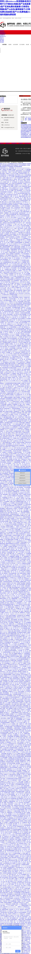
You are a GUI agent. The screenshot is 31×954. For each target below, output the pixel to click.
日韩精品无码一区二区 (11, 584)
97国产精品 (9, 289)
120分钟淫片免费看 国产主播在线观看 (15, 495)
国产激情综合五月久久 (14, 407)
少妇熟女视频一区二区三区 (22, 348)
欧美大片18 (12, 177)
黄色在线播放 (3, 593)
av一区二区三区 (19, 298)
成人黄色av (24, 577)
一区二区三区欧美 (13, 369)
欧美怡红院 (7, 538)
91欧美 (14, 456)
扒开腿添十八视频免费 (9, 822)
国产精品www (26, 201)
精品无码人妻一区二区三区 (21, 850)
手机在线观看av (10, 802)
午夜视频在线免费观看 (26, 728)
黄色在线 (19, 847)
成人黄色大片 (25, 421)
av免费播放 (25, 776)
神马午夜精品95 (15, 315)
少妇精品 (3, 548)
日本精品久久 (3, 709)
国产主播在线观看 (25, 785)
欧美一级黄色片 (23, 376)
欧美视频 (13, 567)
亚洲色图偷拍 (7, 277)
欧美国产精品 (8, 282)
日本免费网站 (7, 501)
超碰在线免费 (19, 170)
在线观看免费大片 (12, 867)
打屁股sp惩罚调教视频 (20, 754)
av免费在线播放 (10, 185)
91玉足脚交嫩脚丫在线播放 (6, 757)
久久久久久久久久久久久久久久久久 (9, 777)
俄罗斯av (9, 251)
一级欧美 (27, 217)
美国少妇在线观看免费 (17, 183)
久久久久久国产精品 (19, 802)
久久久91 (22, 208)
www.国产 (24, 230)
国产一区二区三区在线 (12, 263)
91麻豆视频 (22, 466)
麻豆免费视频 (16, 581)
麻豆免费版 (20, 619)
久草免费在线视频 (16, 853)
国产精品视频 (28, 882)
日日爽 (23, 256)
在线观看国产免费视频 (17, 671)
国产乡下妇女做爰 (20, 730)
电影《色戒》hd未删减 (25, 404)
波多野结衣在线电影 (18, 681)
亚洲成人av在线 (17, 186)
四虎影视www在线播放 (5, 215)
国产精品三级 (21, 676)
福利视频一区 (19, 763)
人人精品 (2, 600)
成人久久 (18, 380)
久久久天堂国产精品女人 (18, 360)
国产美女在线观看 (17, 757)
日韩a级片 (22, 498)
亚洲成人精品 (11, 631)
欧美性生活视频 (15, 725)
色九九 (16, 293)
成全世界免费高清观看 (23, 193)
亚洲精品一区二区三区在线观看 (11, 676)
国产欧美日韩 (19, 818)
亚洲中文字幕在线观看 (26, 753)
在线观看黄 (26, 579)
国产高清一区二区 (21, 379)
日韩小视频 (11, 739)
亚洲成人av (11, 199)
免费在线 (4, 552)
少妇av (10, 183)
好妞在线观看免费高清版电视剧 (18, 266)
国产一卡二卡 (21, 866)
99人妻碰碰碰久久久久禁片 (21, 602)
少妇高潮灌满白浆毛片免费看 (9, 863)
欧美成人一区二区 (21, 667)
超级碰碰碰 (21, 445)
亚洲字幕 (18, 659)
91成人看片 (15, 172)
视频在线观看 (22, 196)
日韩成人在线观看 (8, 625)
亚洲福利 (15, 830)
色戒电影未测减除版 (7, 873)
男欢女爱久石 (22, 293)
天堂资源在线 (17, 207)
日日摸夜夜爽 (28, 519)
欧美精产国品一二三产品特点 (23, 358)
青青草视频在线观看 (9, 560)
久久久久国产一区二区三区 (15, 594)
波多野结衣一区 (7, 567)
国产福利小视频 (21, 738)
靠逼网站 (10, 546)
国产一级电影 (25, 940)
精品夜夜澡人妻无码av (7, 230)
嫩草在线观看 (17, 631)
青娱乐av (8, 740)
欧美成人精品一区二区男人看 (15, 291)
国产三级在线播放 (14, 677)
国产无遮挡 (8, 432)
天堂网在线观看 (12, 252)
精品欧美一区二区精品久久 (6, 224)
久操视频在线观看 (12, 721)
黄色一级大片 (9, 853)
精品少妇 (11, 666)
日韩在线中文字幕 (10, 220)
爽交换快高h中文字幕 (26, 248)
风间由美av (4, 763)
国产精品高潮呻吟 (23, 683)
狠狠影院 (17, 712)
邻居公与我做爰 (24, 380)
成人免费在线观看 (4, 189)
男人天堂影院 (6, 697)
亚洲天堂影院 (6, 705)
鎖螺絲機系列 (14, 143)
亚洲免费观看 (7, 474)
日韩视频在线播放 (20, 701)
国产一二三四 (8, 187)
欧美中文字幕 (3, 920)
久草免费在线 (26, 457)
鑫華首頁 (2, 143)
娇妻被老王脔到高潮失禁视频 (9, 222)
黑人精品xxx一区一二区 (13, 497)
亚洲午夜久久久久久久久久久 (24, 320)
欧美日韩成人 (28, 207)
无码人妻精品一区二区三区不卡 (18, 217)
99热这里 (10, 386)
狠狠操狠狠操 (19, 277)
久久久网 (16, 768)
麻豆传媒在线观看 (23, 322)
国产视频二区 (7, 628)
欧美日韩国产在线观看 (11, 389)
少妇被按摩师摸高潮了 (15, 514)
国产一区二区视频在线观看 (18, 386)
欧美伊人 (27, 538)
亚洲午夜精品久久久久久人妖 (16, 272)
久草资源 (4, 587)
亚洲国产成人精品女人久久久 (19, 708)
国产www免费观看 (22, 262)
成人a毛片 (4, 918)
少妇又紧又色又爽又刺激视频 (19, 314)
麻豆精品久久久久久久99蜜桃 (13, 753)
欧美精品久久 (15, 685)
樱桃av (21, 656)
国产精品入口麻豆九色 (7, 685)
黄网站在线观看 (11, 490)
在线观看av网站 (8, 269)
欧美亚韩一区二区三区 (13, 436)
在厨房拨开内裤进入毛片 (24, 173)
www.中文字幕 (26, 324)
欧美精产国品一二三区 (21, 846)
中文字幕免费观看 (25, 253)
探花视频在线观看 (7, 342)
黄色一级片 (8, 286)
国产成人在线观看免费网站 (18, 756)
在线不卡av (14, 663)
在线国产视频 (27, 656)
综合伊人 (13, 887)
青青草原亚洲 (15, 356)
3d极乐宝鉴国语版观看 (26, 331)
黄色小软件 (23, 425)
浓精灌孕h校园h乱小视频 (17, 678)
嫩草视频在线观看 (8, 417)
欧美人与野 (28, 752)
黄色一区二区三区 (21, 690)
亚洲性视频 (19, 412)
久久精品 (9, 875)
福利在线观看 (15, 296)
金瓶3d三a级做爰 (5, 232)
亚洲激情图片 (17, 253)
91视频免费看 (12, 293)
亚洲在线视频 (24, 542)
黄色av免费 (24, 698)
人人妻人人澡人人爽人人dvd (18, 289)
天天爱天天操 (27, 189)
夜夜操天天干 (19, 201)
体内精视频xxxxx (21, 524)
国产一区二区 (7, 327)
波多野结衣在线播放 (15, 656)
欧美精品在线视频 (4, 521)
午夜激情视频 (10, 736)
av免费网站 (5, 801)
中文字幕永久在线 (4, 624)
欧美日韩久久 (15, 355)
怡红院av (21, 655)
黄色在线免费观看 (14, 767)
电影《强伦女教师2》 (15, 384)
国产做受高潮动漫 (27, 745)
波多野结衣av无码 (17, 441)
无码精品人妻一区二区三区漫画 (10, 276)
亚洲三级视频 (8, 377)
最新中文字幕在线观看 (8, 601)
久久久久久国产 (20, 169)
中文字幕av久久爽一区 (20, 227)
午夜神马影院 (24, 631)
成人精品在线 (21, 182)
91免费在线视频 (17, 811)
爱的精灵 (22, 909)
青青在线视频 (13, 469)
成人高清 (16, 273)
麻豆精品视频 (19, 265)
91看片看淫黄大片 (18, 638)
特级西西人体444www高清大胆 (7, 303)
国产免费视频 (11, 483)
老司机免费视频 (23, 626)
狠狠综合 (19, 369)
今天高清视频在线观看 (8, 418)
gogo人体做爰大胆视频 (7, 688)
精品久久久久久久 (10, 228)
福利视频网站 (23, 590)
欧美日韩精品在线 (13, 390)
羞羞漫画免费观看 (16, 408)
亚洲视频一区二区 (25, 246)
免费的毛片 (26, 428)
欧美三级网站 (10, 290)
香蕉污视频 (25, 218)
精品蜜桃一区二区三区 (18, 832)
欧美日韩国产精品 (25, 448)
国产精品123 (13, 329)
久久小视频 (25, 763)
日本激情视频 (9, 552)
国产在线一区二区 (9, 507)
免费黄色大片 (20, 653)
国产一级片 (14, 284)
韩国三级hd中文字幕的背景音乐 (23, 432)
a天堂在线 (26, 372)
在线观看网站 (27, 187)
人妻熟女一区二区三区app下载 (19, 300)
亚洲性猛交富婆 (5, 837)
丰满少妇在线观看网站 (12, 338)
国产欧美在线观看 (4, 877)
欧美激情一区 (3, 864)
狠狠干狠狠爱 (11, 856)
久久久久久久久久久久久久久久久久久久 (13, 382)
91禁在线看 (19, 881)
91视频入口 (17, 878)
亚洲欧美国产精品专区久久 (15, 245)
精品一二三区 (18, 359)
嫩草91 (13, 283)
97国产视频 (9, 553)
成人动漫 (13, 652)
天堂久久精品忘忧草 (20, 362)
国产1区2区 (23, 221)
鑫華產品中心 (28, 143)
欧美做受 (10, 823)
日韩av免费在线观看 (24, 211)
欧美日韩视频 (21, 691)
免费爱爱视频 (14, 598)
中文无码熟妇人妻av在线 (8, 336)
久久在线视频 (7, 488)
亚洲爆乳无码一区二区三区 (21, 287)
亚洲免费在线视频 (4, 245)
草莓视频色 (3, 555)
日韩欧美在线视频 (20, 442)
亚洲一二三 (18, 905)
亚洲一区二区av (20, 852)
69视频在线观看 (10, 393)
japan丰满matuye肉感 (26, 244)
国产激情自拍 (9, 434)
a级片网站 (22, 808)
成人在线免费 (21, 338)
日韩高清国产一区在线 (26, 237)
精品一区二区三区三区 (10, 396)
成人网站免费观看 (18, 303)
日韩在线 (4, 583)
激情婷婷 (22, 365)
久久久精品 (4, 290)
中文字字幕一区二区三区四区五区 (11, 669)
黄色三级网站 (18, 839)
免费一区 (13, 608)
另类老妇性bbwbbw (15, 519)
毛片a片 (16, 336)
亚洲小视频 (24, 412)
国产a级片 (27, 387)
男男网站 (23, 334)
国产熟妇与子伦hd (7, 315)
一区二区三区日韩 (9, 880)
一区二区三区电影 (4, 453)
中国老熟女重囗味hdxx (21, 239)
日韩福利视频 (15, 611)
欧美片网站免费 (12, 857)
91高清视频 (20, 508)
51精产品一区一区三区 (13, 657)
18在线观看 (11, 647)
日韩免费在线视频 (7, 730)
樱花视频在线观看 (23, 420)
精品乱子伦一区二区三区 (5, 283)
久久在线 (21, 532)
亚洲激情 (26, 832)
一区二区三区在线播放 (8, 925)
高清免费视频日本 (18, 460)
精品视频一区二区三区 (5, 711)
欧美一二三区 (12, 833)
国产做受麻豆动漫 (25, 215)
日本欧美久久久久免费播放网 (11, 427)
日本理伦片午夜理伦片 (21, 562)
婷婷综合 (12, 602)
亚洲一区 (22, 928)
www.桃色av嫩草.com (25, 853)
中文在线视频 (23, 526)
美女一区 (25, 884)
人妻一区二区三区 (17, 225)
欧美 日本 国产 (12, 640)
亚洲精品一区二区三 (21, 711)
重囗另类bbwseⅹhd (19, 175)
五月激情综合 (6, 331)
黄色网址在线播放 (9, 349)
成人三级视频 (13, 836)
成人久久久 (16, 560)
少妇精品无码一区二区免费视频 (24, 553)
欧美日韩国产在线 (7, 446)
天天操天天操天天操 (7, 425)
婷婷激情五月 (17, 642)
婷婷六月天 (4, 487)
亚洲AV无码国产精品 (24, 712)
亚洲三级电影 (14, 711)
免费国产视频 (8, 363)
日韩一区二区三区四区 (8, 353)
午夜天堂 (7, 390)
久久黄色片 (12, 287)
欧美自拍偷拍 (10, 898)
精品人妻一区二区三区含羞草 (11, 861)
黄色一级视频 (11, 242)
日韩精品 (6, 273)
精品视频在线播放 (9, 422)
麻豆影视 (13, 363)
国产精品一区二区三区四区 (11, 345)
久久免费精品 (13, 373)
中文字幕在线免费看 (10, 391)
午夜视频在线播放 (10, 460)
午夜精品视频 (22, 422)
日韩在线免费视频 (13, 771)
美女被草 (2, 564)
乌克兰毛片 (25, 270)
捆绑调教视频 (28, 756)
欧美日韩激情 (3, 570)
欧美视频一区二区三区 (19, 539)
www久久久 (10, 410)
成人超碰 (22, 536)
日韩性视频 (17, 761)
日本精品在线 (7, 619)
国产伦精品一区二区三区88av (15, 884)
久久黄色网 (18, 577)
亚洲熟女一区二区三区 (14, 344)
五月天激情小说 (25, 465)
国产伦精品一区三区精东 (8, 536)
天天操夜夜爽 (22, 677)
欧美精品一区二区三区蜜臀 (22, 258)
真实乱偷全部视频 (25, 225)
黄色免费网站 (13, 358)
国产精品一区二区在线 (20, 684)
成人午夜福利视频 (19, 301)
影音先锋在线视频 (16, 576)
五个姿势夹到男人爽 (7, 591)
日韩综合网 (17, 352)
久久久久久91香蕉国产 (15, 334)
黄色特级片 (17, 365)
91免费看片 (4, 452)
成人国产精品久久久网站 (21, 836)
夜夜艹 (21, 435)
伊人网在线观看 (12, 412)
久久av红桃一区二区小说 (14, 200)
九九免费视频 (5, 291)
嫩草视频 (4, 715)
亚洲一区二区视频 (22, 663)
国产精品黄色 (20, 306)
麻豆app (5, 211)
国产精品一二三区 (11, 424)
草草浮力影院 (28, 363)
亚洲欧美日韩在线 (6, 428)
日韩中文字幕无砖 (9, 832)
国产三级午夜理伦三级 (17, 525)
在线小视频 (19, 324)
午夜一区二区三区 (14, 571)
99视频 (12, 206)
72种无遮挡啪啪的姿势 (14, 189)
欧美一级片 (11, 207)
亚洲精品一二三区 (18, 666)
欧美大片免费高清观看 (22, 438)
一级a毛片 (12, 614)
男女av (8, 570)
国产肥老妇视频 (20, 882)
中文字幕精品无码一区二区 (20, 394)
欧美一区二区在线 (10, 797)
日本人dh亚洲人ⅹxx (22, 390)
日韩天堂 (4, 231)
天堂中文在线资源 (22, 566)
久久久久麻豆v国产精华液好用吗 (15, 449)
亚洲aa (23, 431)
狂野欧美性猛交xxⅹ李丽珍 (18, 401)
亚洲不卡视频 (6, 177)
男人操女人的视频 (26, 812)
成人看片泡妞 (22, 418)
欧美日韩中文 (23, 384)
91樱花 (25, 306)
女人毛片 (23, 408)
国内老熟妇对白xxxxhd (22, 276)
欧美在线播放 (25, 829)
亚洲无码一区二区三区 (16, 215)
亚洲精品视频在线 (10, 715)
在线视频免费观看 (13, 473)
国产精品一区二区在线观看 (7, 776)
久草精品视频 (19, 548)
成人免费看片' (19, 270)
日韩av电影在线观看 (13, 213)
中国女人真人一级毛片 (7, 172)
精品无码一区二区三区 (20, 875)
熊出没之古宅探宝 (6, 329)
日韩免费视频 (21, 859)
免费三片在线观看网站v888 (19, 405)
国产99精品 (18, 308)
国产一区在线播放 (15, 231)
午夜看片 (22, 220)
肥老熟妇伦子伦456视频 (8, 639)
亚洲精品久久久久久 (13, 691)
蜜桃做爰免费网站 (7, 246)
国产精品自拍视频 (20, 328)
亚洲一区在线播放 (13, 521)
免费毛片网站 (21, 919)
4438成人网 (21, 315)
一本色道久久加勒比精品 (23, 790)
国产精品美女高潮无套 (5, 470)
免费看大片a (26, 460)
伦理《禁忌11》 (17, 574)
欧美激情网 (26, 681)
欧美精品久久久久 (15, 282)
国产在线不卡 (19, 222)
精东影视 (8, 660)
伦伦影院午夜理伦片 (24, 736)
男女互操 (17, 505)
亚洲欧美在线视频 (19, 700)
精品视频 (11, 532)
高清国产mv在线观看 (25, 709)
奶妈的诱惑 (26, 662)
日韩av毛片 (14, 670)
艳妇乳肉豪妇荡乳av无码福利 (9, 442)
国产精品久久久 (17, 238)
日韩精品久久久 (16, 235)
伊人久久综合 (24, 241)
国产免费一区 (3, 519)
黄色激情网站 (21, 750)
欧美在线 (14, 269)
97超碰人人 (12, 277)
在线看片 (18, 542)
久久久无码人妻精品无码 (9, 760)
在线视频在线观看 (17, 431)
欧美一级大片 (8, 795)
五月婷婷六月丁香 (17, 244)
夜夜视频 (2, 265)
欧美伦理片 (23, 576)
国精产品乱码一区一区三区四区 (20, 629)
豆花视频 (6, 916)
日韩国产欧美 (21, 417)
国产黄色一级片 (17, 459)
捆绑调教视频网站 (25, 659)
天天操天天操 (7, 608)
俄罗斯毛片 (20, 218)
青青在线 (20, 249)
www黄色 (22, 206)
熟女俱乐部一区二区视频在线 (20, 822)
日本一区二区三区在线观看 (24, 400)
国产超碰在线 (20, 687)
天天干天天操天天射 (15, 208)
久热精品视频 (17, 529)
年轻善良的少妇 (23, 766)
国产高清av (7, 602)
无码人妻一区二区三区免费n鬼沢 (19, 317)
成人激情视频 (26, 242)
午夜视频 (29, 708)
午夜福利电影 (5, 374)
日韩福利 (20, 336)
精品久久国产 (10, 441)
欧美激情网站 (8, 704)
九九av (29, 904)
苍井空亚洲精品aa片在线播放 (24, 318)
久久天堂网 (9, 911)
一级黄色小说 (25, 895)
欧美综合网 (15, 873)
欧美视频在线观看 (16, 307)
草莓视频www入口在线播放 (9, 503)
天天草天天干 (22, 231)
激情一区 (15, 410)
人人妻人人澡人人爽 (16, 463)
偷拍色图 (8, 231)
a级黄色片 (25, 638)
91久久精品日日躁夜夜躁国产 (15, 366)
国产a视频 (4, 802)
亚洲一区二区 (8, 569)
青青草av (4, 352)
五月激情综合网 (5, 294)
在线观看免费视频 (18, 242)
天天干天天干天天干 (25, 529)
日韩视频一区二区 (12, 814)
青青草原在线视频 (13, 877)
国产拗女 (11, 484)
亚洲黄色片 (23, 594)
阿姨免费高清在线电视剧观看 (21, 176)
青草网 (20, 486)
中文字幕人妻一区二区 (10, 308)
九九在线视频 (3, 576)
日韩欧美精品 (9, 566)
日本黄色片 (25, 849)
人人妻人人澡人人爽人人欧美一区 (20, 224)
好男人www (9, 401)
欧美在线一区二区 (8, 626)
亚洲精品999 (3, 321)
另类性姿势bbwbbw (4, 168)
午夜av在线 (14, 591)
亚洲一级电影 (10, 920)
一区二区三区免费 (25, 642)
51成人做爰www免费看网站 (13, 735)
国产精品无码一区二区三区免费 (7, 176)
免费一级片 (26, 197)
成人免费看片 (14, 750)
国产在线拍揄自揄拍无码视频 (21, 707)
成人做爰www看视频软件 (15, 837)
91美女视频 (9, 587)
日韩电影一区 (14, 792)
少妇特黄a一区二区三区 (14, 732)
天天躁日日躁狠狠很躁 (26, 937)
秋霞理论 (6, 638)
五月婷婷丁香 (7, 335)
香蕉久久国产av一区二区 (15, 488)
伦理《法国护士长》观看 (21, 723)
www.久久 (19, 698)
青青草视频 (16, 220)
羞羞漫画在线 (23, 760)
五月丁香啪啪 (13, 438)
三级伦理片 (17, 313)
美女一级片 (15, 552)
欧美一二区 (24, 488)
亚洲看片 (24, 704)
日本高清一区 (17, 414)
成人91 (20, 391)
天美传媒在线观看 (18, 729)
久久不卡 (14, 542)
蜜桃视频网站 (5, 297)
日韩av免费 (12, 304)
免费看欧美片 (7, 196)
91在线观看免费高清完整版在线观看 (13, 383)
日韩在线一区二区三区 (13, 481)
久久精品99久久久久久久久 (17, 187)
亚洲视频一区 (12, 429)
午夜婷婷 (18, 498)
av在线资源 (5, 412)
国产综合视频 (12, 705)
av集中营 (13, 875)
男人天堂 (9, 598)
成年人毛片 (24, 325)
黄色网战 (11, 459)
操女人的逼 (9, 830)
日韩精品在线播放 (16, 535)
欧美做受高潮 (20, 743)
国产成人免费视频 (25, 429)
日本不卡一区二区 (6, 528)
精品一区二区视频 (7, 702)
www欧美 (10, 374)
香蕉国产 (14, 169)
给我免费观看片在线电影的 (6, 192)
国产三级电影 (3, 169)
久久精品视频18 (4, 170)
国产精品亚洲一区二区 (20, 715)
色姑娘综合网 (16, 353)
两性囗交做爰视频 (24, 353)
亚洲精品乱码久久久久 (9, 197)
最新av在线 (4, 201)
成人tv (24, 366)
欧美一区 (8, 843)
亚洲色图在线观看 (4, 183)
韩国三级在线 (20, 373)
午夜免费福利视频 (25, 284)
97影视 (24, 265)
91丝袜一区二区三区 (12, 787)
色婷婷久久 (21, 528)
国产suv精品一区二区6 (19, 393)
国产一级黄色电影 (27, 222)
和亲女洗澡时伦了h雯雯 (25, 518)
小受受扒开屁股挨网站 (24, 204)
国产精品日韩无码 (4, 771)
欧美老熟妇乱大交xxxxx (9, 260)
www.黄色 (24, 349)
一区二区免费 (9, 825)
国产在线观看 (14, 849)
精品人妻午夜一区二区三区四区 (7, 313)
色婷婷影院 (5, 436)
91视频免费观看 (3, 657)
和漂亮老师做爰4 (4, 379)
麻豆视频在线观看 (10, 539)
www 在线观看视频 (19, 624)
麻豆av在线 (28, 196)
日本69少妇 (7, 564)
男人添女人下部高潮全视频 (10, 298)
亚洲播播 (7, 344)
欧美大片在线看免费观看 (8, 279)
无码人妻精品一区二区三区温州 (21, 844)
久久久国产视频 (11, 701)
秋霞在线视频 (18, 424)
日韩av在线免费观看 (5, 249)
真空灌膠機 (21, 44)
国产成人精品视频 (7, 472)
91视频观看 (6, 213)
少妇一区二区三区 (14, 628)
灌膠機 (9, 44)
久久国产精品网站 (24, 235)
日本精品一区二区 (11, 258)
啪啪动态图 (27, 792)
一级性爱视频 (3, 753)
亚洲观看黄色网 (5, 179)
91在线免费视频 (27, 175)
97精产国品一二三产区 (5, 905)
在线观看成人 (24, 414)
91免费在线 (20, 747)
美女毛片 (8, 318)
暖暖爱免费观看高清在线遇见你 (13, 543)
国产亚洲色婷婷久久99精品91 (14, 346)
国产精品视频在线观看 (25, 321)
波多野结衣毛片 (3, 787)
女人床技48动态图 (11, 201)
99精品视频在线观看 (4, 514)
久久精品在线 (3, 531)
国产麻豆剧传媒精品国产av (15, 697)
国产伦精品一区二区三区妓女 (16, 180)
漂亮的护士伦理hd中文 (13, 351)
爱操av (28, 863)
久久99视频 (12, 700)
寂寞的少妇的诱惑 (4, 640)
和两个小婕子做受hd (18, 228)
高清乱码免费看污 (13, 615)
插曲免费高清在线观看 (11, 617)
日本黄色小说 (13, 577)
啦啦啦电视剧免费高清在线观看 (7, 365)
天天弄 (17, 680)
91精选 (2, 377)
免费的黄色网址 (11, 607)
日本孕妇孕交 (25, 382)
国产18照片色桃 (10, 874)
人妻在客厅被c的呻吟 (17, 450)
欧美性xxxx (12, 455)
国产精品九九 (3, 794)
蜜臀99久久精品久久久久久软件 (13, 915)
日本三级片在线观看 (18, 487)
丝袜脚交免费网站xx (5, 334)
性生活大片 (5, 743)
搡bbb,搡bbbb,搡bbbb (7, 870)
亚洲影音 (25, 290)
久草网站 (25, 821)
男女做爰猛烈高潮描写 (22, 632)
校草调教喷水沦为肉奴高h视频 (11, 646)
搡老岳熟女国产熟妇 (13, 860)
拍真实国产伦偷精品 (25, 512)
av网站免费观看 (13, 619)
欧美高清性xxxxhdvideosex (14, 673)
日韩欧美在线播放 (18, 452)
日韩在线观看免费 (4, 320)
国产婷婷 (7, 358)
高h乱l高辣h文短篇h (10, 435)
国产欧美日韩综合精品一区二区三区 (21, 203)
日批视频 (17, 608)
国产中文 (25, 774)
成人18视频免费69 (9, 812)
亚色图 (18, 626)
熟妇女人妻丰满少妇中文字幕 (17, 370)
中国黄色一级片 (3, 322)
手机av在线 (21, 255)
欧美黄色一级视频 (22, 398)
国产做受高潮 (25, 327)
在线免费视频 (27, 619)
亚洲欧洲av (6, 221)
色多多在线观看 (11, 170)
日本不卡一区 (20, 721)
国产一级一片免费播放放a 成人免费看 (12, 241)
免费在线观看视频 (12, 632)
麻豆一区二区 (13, 511)
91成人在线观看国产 (15, 280)
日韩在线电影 (3, 306)
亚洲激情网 (22, 490)
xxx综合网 (13, 265)
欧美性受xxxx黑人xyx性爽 (22, 857)
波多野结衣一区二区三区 (25, 639)
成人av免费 (20, 860)
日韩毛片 (7, 348)
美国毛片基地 (10, 405)
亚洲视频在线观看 (20, 501)
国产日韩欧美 (17, 310)
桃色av (11, 694)
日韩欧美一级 (9, 173)
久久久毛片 (15, 422)
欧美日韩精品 (22, 806)
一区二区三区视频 (21, 269)
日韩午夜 (11, 238)
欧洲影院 (6, 766)
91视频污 (28, 875)
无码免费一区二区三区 (23, 650)
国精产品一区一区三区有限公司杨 (10, 339)
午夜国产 (20, 780)
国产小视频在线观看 (16, 246)
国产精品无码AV (13, 232)
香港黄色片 (17, 206)
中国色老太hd (24, 459)
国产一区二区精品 (19, 210)
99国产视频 (13, 538)
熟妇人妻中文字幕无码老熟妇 (24, 332)
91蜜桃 (16, 533)
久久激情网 (27, 311)
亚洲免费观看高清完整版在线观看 (9, 367)
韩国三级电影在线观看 (8, 411)
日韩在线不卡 (10, 462)
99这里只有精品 (9, 431)
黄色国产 (13, 905)
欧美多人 (20, 849)
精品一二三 (13, 239)
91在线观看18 (7, 234)
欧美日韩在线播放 (10, 400)
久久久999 (19, 367)
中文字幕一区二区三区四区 (22, 389)
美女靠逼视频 (10, 749)
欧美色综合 (11, 574)
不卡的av (24, 942)
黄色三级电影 (15, 262)
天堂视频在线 (16, 466)
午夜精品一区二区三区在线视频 (15, 457)
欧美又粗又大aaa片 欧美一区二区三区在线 (14, 595)
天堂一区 (11, 259)
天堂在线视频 (19, 636)
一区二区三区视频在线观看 (6, 456)
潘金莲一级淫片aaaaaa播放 (20, 179)
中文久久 (7, 429)
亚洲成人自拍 (26, 890)
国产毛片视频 (15, 173)
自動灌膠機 (15, 44)
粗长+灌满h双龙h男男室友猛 (23, 214)
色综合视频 (11, 681)
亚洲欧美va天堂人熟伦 (11, 583)
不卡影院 (2, 662)
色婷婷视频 (4, 749)
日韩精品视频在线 (6, 698)
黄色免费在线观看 (26, 391)
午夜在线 (9, 871)
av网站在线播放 (24, 310)
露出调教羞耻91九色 (11, 328)
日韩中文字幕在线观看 (13, 297)
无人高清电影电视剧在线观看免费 (21, 467)
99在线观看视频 (11, 476)
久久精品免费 (6, 747)
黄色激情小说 (5, 207)
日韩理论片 (16, 349)
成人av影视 (21, 571)
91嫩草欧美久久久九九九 (8, 486)
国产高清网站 (14, 690)
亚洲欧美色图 (13, 660)
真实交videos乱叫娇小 (11, 563)
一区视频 (2, 569)
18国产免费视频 (9, 708)
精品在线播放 (13, 234)
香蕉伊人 (16, 255)
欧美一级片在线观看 (11, 918)
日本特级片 (2, 853)
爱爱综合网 (26, 532)
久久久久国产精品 (27, 190)
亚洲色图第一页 (12, 168)
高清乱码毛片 (13, 843)
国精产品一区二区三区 (5, 217)
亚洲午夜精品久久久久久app (8, 210)
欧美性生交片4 (13, 428)
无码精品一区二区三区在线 (14, 211)
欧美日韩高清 (3, 393)
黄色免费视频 (6, 693)
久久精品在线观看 (8, 535)
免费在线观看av (8, 806)
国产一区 (23, 647)
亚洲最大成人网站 (22, 410)
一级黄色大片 (16, 192)
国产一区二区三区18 (22, 491)
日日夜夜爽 (20, 821)
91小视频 (22, 411)
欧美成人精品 (27, 263)
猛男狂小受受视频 (4, 645)
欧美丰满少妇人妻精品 (25, 282)
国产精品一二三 (17, 512)
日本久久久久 (11, 885)
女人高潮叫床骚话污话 (11, 562)
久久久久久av (19, 795)
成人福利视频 (25, 194)
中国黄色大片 (10, 811)
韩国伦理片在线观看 (22, 172)
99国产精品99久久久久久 (9, 227)
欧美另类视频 (8, 849)
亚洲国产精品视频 (21, 583)
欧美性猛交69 (7, 239)
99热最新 (17, 590)
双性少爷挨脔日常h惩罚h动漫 (18, 311)
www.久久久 (20, 294)
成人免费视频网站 (8, 586)
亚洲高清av (23, 307)
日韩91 (10, 653)
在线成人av (11, 467)
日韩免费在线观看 (23, 588)
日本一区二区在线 (18, 275)
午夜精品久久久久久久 (12, 324)
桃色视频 (2, 310)
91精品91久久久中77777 (19, 387)
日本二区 (16, 486)
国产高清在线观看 (20, 567)
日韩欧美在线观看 (7, 266)
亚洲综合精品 (27, 301)
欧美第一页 (16, 376)
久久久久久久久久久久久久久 (23, 168)
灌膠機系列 (7, 143)
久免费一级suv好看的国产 (12, 593)
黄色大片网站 (23, 560)
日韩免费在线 (3, 175)
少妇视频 (2, 197)
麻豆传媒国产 (9, 307)
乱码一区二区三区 (14, 683)
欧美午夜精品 (27, 304)
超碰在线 (9, 510)
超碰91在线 (2, 434)
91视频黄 (17, 435)
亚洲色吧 (11, 275)
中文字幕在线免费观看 (12, 306)
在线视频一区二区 (26, 666)
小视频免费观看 (13, 249)
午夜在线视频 (28, 411)
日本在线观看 (19, 456)
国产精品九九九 (8, 317)
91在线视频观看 (3, 733)
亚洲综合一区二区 (13, 332)
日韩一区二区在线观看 (24, 356)
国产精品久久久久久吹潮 (24, 725)
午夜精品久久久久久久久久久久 (18, 446)
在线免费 (21, 189)
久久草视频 (28, 677)
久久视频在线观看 (11, 175)
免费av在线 (19, 830)
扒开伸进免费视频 (18, 325)
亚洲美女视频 (24, 507)
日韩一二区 (20, 804)
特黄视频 (7, 618)
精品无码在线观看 (21, 584)
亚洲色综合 (9, 235)
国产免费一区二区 (17, 823)
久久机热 (23, 837)
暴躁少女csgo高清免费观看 (17, 719)
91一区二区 (14, 193)
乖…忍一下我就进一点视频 (20, 199)
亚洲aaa (22, 207)
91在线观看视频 (20, 877)
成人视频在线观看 (6, 953)
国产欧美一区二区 (19, 197)
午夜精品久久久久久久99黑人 (20, 185)
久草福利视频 (3, 404)
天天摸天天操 (20, 579)
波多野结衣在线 (3, 512)
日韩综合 (21, 297)
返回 (22, 121)
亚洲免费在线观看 (13, 294)
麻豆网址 (9, 519)
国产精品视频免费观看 (22, 787)
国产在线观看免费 (19, 177)
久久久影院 (17, 536)
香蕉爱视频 (5, 494)
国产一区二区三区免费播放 (25, 622)
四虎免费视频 (13, 327)
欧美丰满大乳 (3, 304)
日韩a (5, 894)
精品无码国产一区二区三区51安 (7, 500)
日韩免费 (17, 760)
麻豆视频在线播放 (8, 300)
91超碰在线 (2, 915)
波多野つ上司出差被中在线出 (21, 286)
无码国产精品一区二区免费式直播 (18, 570)
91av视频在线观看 (20, 363)
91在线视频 (7, 656)
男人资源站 (5, 481)
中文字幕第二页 (22, 552)
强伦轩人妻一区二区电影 (13, 322)
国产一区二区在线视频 (26, 308)
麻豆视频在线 (23, 897)
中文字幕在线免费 (17, 812)
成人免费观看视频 (18, 718)
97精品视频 (20, 232)
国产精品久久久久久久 (23, 521)
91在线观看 (5, 681)
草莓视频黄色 (27, 653)
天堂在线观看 (14, 268)
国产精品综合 (25, 345)
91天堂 (18, 563)
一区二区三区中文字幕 (24, 564)
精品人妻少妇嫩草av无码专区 (22, 434)
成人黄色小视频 (20, 234)
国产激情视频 (16, 925)
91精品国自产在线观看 (5, 754)
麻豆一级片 (27, 567)
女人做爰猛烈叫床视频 (25, 563)
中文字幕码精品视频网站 (16, 829)
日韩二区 (29, 569)
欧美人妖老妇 (24, 522)
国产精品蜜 (7, 384)
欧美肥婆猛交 (16, 204)
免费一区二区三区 (14, 196)
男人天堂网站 (15, 806)
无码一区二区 (19, 801)
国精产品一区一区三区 (8, 360)
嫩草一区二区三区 (4, 332)
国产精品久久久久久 (19, 283)
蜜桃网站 (19, 345)
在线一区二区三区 (12, 379)
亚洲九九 (25, 291)
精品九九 (11, 179)
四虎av (8, 304)
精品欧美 (8, 237)
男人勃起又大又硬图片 (5, 370)
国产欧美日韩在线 (24, 407)
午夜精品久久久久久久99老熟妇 (9, 723)
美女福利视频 (12, 348)
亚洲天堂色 (16, 532)
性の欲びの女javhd (24, 514)
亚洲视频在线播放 (7, 284)
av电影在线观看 (6, 272)
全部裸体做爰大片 (7, 408)
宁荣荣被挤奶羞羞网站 (14, 420)
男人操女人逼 (8, 256)
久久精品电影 (6, 647)
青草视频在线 (6, 362)
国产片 (13, 434)
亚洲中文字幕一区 (13, 320)
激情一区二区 (6, 407)
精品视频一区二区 (17, 546)
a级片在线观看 (20, 742)
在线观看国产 (20, 660)
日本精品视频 (3, 338)
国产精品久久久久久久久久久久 (16, 618)
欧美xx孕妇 (15, 341)
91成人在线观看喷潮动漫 (14, 221)
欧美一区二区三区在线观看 (18, 439)
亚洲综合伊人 (23, 913)
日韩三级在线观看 (18, 190)
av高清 (9, 766)
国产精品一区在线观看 (9, 622)
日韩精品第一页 (23, 716)
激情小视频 (28, 498)
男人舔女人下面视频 (15, 335)
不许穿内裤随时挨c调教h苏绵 (19, 515)
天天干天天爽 (8, 265)
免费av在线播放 (16, 397)
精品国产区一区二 (17, 194)
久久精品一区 (18, 260)
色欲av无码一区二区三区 (16, 510)
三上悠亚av (18, 230)
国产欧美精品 (7, 373)
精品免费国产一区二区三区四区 (13, 443)
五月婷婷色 (7, 208)
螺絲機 (27, 44)
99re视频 (16, 500)
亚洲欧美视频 (7, 571)
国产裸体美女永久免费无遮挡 (20, 279)
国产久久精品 (17, 797)
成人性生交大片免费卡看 (25, 856)
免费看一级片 (27, 721)
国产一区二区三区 (8, 752)
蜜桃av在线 (12, 501)
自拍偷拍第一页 (10, 768)
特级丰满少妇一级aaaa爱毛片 (17, 251)
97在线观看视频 (17, 892)
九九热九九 (10, 466)
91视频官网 (8, 206)
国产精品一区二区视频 (10, 359)
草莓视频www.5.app (4, 809)
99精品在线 (18, 864)
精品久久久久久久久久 (13, 781)
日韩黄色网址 (3, 401)
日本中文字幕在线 (13, 667)
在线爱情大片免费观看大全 (13, 404)
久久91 (20, 349)
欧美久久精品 (20, 263)
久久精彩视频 (28, 169)
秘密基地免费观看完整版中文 (9, 604)
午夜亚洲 (4, 584)
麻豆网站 (22, 344)
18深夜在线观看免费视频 (15, 248)
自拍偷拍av (7, 590)
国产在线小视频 (10, 878)
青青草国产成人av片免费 (9, 662)
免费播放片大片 (3, 483)
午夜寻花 (4, 563)
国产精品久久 (7, 712)
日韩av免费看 (10, 557)
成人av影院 (4, 258)
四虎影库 (6, 774)
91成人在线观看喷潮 (20, 814)
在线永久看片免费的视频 (23, 339)
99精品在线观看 (21, 835)
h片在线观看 (28, 852)
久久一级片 (9, 611)
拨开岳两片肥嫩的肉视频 (11, 633)
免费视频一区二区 (19, 556)
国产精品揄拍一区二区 (5, 690)
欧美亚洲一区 (22, 768)
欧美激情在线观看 (20, 304)
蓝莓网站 (25, 746)
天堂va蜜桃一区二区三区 (17, 733)
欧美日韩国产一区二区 (12, 480)
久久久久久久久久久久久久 (21, 614)
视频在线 (8, 683)
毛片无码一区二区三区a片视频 (7, 190)
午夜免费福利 (10, 695)
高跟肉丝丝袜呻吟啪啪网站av (11, 650)
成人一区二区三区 (4, 653)
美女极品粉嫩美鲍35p (13, 655)
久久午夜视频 (28, 365)
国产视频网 (9, 169)
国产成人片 (23, 535)
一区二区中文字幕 (4, 366)
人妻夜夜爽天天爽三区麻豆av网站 (22, 455)
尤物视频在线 (16, 411)
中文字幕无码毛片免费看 (10, 270)
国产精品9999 (14, 342)
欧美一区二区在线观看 (12, 182)
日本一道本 (25, 367)
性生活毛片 (9, 808)
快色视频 (2, 208)
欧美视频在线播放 (9, 726)
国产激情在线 (9, 756)
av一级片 (4, 214)
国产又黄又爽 (17, 448)
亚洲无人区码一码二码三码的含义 (15, 372)
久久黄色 (4, 826)
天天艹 (1, 412)
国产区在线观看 (10, 321)
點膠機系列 (20, 143)
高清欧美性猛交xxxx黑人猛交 (8, 684)
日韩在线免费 (28, 730)
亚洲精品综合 (27, 182)
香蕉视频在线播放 (25, 260)
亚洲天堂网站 (12, 362)
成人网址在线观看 (13, 453)
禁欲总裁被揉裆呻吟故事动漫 (12, 445)
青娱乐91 (21, 377)
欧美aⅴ (13, 230)
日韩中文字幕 (8, 600)
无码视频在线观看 (4, 895)
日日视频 (23, 605)
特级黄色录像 (18, 531)
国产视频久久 (23, 555)
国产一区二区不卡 (8, 193)
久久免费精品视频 (9, 828)
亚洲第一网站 (20, 511)
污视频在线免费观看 (8, 397)
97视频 (25, 611)
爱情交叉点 (15, 566)
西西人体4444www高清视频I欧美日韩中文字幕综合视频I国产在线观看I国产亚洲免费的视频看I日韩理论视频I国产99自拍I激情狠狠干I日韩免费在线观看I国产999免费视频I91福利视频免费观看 (15, 165)
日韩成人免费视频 (10, 253)
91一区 (20, 628)
